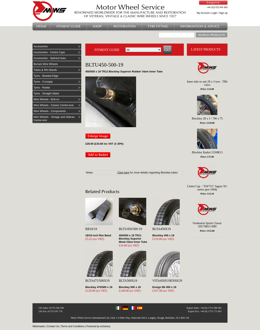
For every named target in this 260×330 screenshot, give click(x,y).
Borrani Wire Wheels (46, 64)
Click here (123, 172)
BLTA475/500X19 (97, 280)
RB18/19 (91, 229)
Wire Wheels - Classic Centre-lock (54, 105)
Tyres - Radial (42, 87)
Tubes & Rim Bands (45, 69)
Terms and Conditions (72, 326)
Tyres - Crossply (43, 81)
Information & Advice (199, 26)
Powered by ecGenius (98, 326)
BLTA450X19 (161, 229)
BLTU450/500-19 (130, 229)
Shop (97, 26)
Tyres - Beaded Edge (46, 75)
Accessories (41, 46)
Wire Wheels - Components (50, 111)
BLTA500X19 (128, 280)
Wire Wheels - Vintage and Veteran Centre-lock (54, 118)
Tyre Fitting (158, 26)
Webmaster (38, 326)
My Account (203, 13)
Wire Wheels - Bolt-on (46, 99)
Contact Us (53, 326)
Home (41, 26)
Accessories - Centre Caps (49, 52)
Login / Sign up (219, 13)
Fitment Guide (68, 26)
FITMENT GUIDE (106, 50)
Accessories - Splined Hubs (50, 58)
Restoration (125, 26)
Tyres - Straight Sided (46, 93)
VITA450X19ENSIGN (167, 280)
